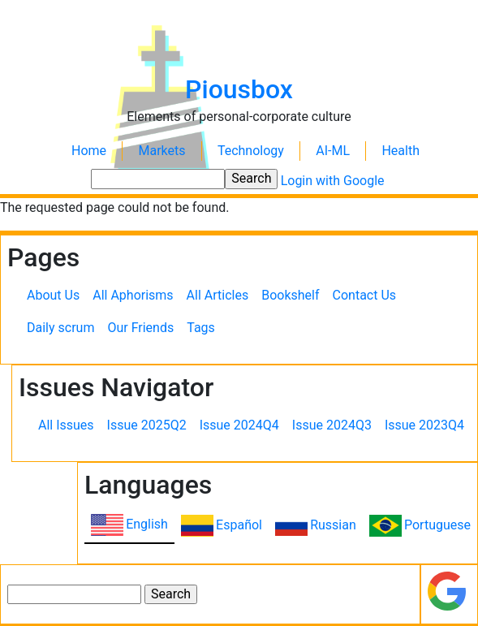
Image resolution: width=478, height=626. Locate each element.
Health (400, 150)
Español (239, 525)
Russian (333, 525)
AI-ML (333, 150)
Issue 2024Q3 (332, 425)
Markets (161, 150)
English (147, 524)
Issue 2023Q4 (424, 425)
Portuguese (437, 525)
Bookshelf (290, 295)
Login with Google (333, 180)
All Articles (218, 295)
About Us (53, 295)
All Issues (66, 425)
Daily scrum (60, 327)
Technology (250, 150)
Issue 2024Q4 (239, 425)
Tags (201, 327)
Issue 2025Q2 (147, 425)
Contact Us (365, 295)
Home (88, 150)
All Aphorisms (133, 295)
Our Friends (140, 327)
